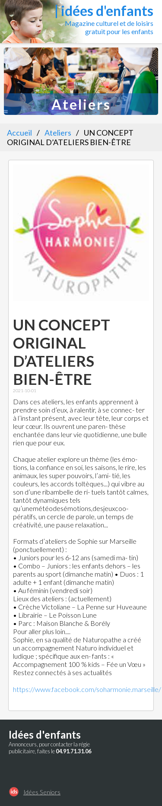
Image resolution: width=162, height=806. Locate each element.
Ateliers (57, 132)
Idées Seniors (41, 792)
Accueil (19, 132)
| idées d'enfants (103, 10)
